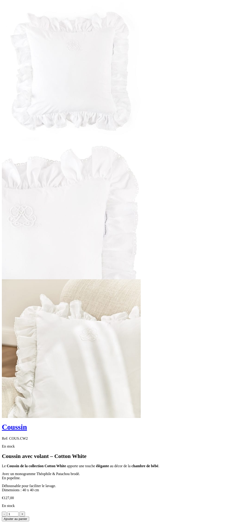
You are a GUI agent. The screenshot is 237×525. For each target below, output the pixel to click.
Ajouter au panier (15, 519)
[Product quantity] (13, 514)
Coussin (14, 427)
